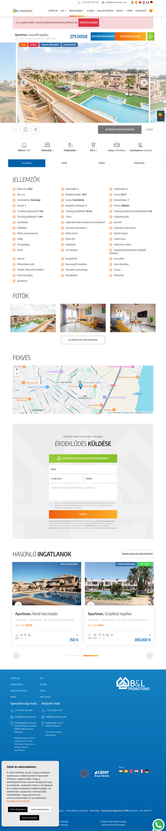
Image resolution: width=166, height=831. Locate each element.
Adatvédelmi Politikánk (63, 505)
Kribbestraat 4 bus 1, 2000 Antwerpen (54, 724)
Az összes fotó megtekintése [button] (83, 340)
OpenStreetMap (128, 413)
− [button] (17, 374)
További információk (18, 801)
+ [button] (17, 369)
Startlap (53, 11)
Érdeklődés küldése (130, 36)
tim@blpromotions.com (56, 717)
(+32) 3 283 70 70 (54, 710)
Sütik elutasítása (29, 817)
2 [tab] (91, 655)
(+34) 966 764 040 (88, 2)
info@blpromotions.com (114, 2)
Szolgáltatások (105, 11)
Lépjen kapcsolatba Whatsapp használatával (83, 458)
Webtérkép (95, 810)
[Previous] (16, 655)
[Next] (149, 655)
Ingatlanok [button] (75, 11)
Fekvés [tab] (102, 163)
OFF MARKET (146, 810)
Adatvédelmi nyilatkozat (77, 810)
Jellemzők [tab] (27, 163)
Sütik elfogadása (17, 809)
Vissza (149, 129)
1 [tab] (75, 655)
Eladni (90, 11)
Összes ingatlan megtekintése (137, 554)
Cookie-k (61, 810)
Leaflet (109, 413)
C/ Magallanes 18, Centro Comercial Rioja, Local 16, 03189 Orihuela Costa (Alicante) (25, 727)
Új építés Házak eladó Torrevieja (113, 821)
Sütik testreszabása (40, 809)
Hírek (130, 11)
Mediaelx (134, 810)
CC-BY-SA (148, 413)
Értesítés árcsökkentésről (106, 36)
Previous (22, 83)
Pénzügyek (139, 163)
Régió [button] (119, 11)
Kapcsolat (141, 11)
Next (144, 83)
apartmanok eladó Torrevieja (113, 825)
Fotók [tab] (64, 163)
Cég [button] (62, 11)
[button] (35, 129)
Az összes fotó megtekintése (119, 129)
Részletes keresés (89, 22)
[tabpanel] (46, 603)
